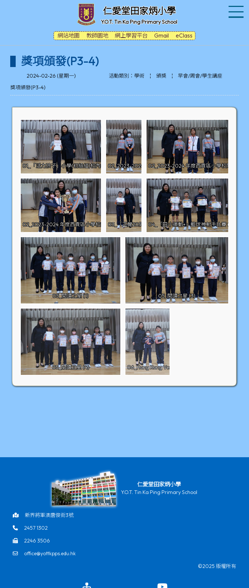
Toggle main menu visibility (237, 7)
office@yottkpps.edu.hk (50, 553)
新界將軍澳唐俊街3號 (49, 515)
